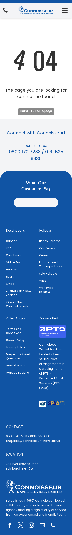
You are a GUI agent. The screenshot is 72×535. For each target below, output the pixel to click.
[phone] (53, 487)
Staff (62, 509)
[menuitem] (19, 203)
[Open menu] (65, 10)
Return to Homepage (36, 111)
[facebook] (10, 487)
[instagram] (31, 487)
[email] (42, 487)
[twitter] (20, 487)
